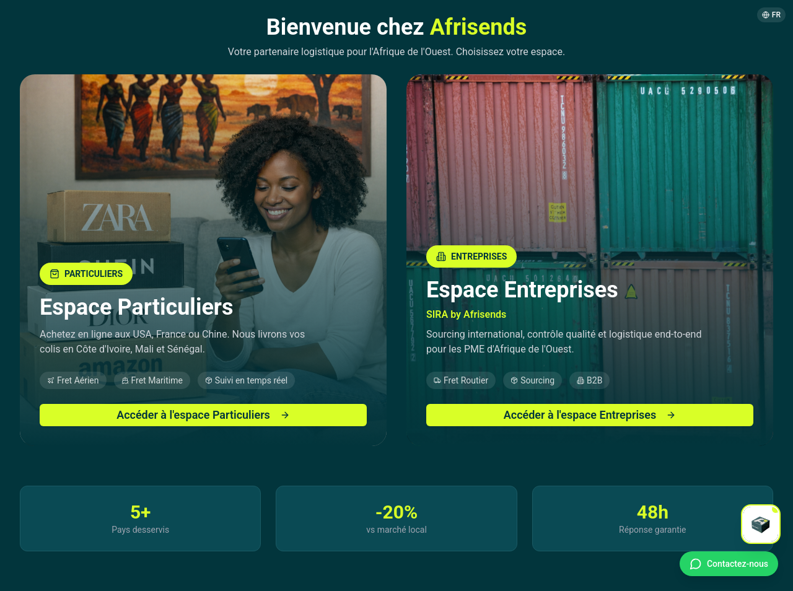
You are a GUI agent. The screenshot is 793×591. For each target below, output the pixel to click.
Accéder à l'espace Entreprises (590, 414)
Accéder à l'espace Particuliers (203, 414)
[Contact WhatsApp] (729, 563)
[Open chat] (760, 524)
